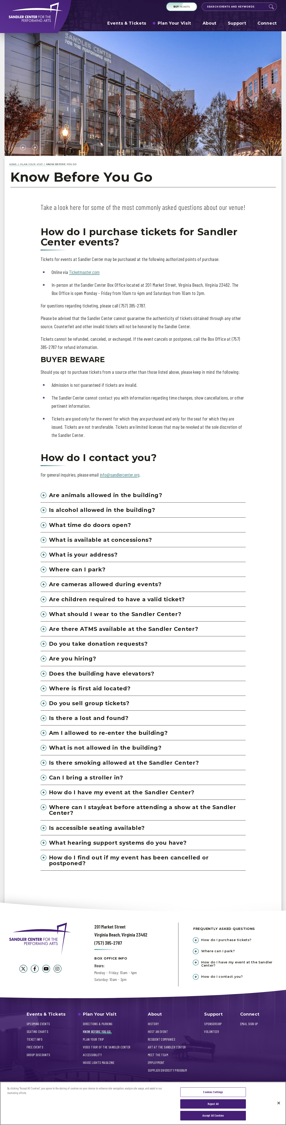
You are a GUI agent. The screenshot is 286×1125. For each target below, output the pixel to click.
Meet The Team (158, 1055)
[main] (143, 471)
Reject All (213, 1104)
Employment (156, 1062)
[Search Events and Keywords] (235, 7)
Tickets (181, 6)
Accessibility (92, 1055)
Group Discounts (38, 1055)
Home (13, 164)
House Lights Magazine (98, 1062)
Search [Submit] (271, 6)
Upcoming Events (38, 1024)
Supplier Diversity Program (167, 1070)
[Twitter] (23, 969)
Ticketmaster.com (84, 272)
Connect (267, 23)
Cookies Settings (213, 1093)
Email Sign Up (249, 1024)
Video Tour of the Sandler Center (107, 1047)
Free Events (35, 1047)
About (210, 23)
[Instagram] (58, 969)
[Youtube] (46, 969)
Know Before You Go (97, 1032)
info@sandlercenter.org (119, 474)
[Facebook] (35, 969)
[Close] (279, 1104)
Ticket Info (34, 1039)
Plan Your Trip (93, 1039)
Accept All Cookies (213, 1116)
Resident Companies (161, 1039)
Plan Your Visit (174, 23)
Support (237, 23)
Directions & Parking (98, 1024)
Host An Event (158, 1032)
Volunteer (211, 1032)
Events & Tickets (126, 23)
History (153, 1024)
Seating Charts (38, 1032)
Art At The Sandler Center (167, 1047)
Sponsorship (213, 1024)
